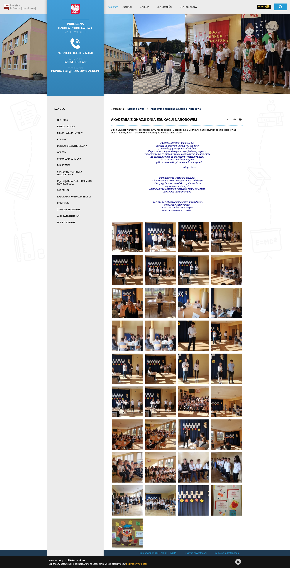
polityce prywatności (136, 564)
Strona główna (135, 108)
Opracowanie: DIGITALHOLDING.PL (158, 553)
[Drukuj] (240, 119)
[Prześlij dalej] (228, 119)
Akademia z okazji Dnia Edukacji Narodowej (176, 108)
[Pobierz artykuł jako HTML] (234, 119)
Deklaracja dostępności (227, 553)
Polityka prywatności (196, 553)
